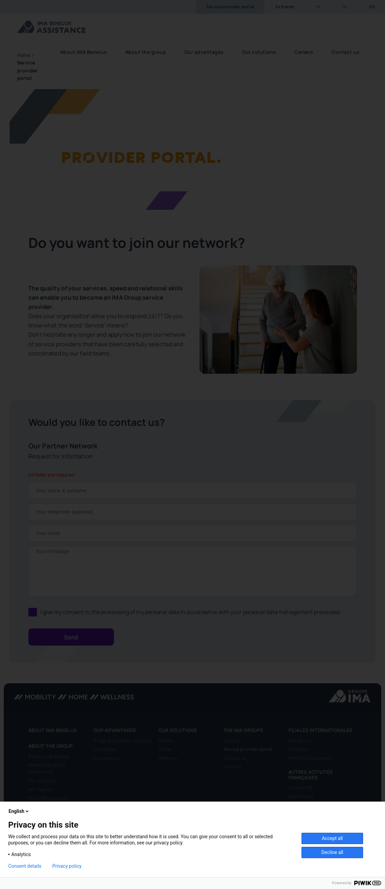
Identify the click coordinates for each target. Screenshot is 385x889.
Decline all (332, 852)
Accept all (332, 838)
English (19, 811)
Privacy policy (66, 866)
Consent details (24, 866)
